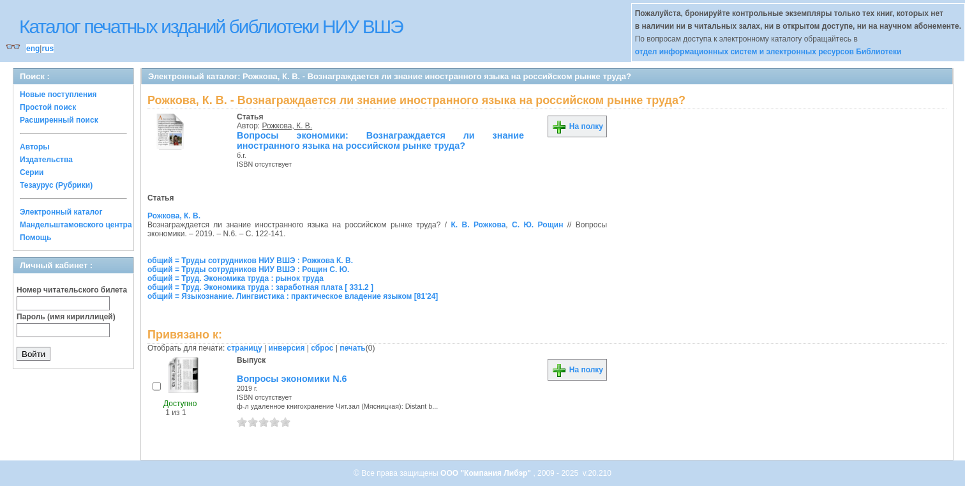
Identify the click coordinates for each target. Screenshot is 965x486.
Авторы (35, 146)
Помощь (35, 237)
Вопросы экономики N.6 (292, 379)
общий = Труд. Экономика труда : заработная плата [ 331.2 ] (260, 287)
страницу (244, 348)
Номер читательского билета (72, 289)
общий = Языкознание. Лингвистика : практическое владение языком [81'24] (292, 296)
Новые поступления (58, 94)
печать (353, 348)
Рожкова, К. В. (287, 125)
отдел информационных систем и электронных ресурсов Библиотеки (768, 51)
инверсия (287, 348)
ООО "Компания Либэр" (486, 473)
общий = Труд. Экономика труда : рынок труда (235, 278)
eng (33, 48)
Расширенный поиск (59, 120)
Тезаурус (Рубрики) (56, 185)
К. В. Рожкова (478, 224)
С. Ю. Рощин (537, 224)
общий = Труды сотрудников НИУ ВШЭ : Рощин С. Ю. (248, 269)
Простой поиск (48, 107)
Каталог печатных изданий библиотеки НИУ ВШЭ (211, 26)
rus (47, 48)
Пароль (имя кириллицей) (66, 316)
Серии (31, 172)
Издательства (46, 159)
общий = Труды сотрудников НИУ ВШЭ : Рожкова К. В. (250, 260)
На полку (577, 126)
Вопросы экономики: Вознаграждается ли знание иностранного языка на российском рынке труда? (380, 140)
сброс (322, 348)
